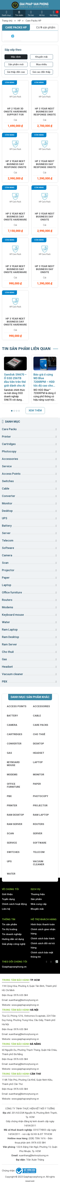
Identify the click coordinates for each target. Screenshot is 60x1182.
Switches (13, 852)
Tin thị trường (9, 929)
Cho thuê (38, 734)
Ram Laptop (40, 814)
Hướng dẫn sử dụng (13, 939)
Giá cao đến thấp (41, 72)
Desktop (38, 743)
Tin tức (31, 13)
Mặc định (16, 56)
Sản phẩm (36, 899)
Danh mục (6, 13)
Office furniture (13, 785)
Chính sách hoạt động (14, 904)
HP (19, 20)
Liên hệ (6, 909)
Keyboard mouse (13, 764)
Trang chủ (7, 20)
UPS (9, 861)
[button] (11, 411)
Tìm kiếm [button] (19, 13)
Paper (36, 783)
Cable (36, 715)
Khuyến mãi (41, 56)
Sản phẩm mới (16, 64)
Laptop (37, 762)
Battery (12, 715)
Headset (38, 753)
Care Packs (40, 725)
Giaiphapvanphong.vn (14, 966)
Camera (11, 725)
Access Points (16, 706)
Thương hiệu (38, 894)
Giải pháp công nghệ (13, 944)
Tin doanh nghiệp (12, 934)
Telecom (38, 852)
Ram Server (14, 824)
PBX (9, 796)
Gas (9, 753)
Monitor (38, 774)
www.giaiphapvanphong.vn (25, 1005)
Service (11, 842)
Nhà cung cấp (39, 904)
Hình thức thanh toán (43, 924)
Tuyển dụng (8, 899)
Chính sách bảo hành (43, 938)
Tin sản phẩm (9, 924)
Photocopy (40, 796)
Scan (10, 833)
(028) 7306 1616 (37, 1138)
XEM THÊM (35, 410)
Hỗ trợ (41, 13)
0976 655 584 (38, 1142)
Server (37, 833)
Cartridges (14, 734)
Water (10, 873)
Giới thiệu (7, 894)
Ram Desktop (15, 814)
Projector (40, 805)
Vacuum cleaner (38, 863)
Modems (11, 774)
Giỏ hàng (53, 13)
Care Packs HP (33, 20)
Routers (38, 824)
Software (39, 842)
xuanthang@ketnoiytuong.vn (23, 1000)
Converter (13, 743)
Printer (11, 805)
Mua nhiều (41, 64)
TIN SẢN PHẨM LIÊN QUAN (26, 348)
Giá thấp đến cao (16, 72)
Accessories (41, 706)
